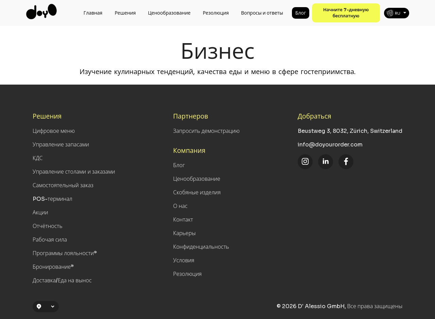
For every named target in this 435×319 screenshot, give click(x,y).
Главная (93, 13)
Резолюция (216, 13)
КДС (38, 158)
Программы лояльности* (65, 253)
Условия (183, 260)
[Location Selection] (48, 306)
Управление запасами (61, 144)
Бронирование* (53, 266)
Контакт (183, 219)
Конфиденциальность (201, 246)
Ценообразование (169, 13)
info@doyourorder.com (330, 144)
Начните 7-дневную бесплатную (346, 13)
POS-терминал (52, 198)
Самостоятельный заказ (63, 185)
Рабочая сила (50, 239)
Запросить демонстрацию (206, 131)
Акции (40, 212)
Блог (300, 13)
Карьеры (184, 233)
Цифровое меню (54, 131)
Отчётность (48, 226)
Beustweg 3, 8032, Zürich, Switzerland (350, 131)
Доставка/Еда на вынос (62, 280)
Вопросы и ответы (262, 13)
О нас (180, 206)
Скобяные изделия (197, 192)
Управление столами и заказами (74, 171)
